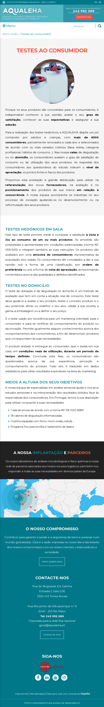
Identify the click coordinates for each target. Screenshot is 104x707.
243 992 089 (83, 11)
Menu (9, 26)
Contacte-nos (84, 17)
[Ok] (99, 25)
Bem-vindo (10, 34)
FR (96, 2)
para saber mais (52, 561)
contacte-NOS (52, 634)
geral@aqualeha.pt (52, 625)
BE (100, 2)
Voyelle (85, 693)
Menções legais (37, 693)
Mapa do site (21, 693)
